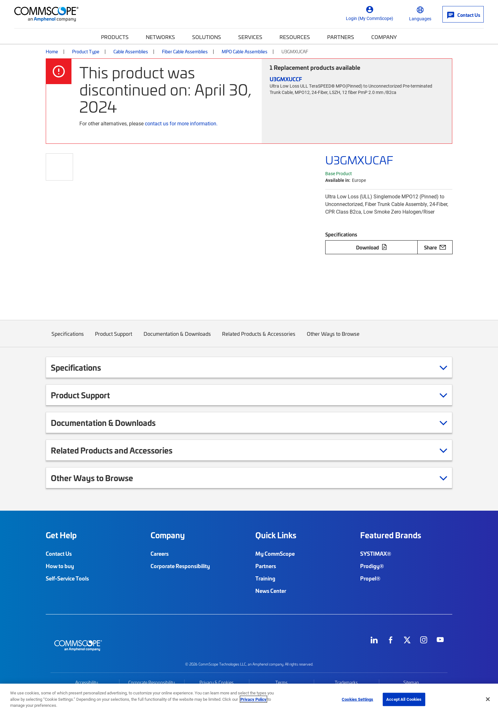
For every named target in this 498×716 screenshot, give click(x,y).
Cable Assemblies (130, 51)
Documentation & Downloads (177, 338)
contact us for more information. (181, 123)
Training (265, 578)
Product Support (114, 338)
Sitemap (411, 683)
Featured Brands (390, 535)
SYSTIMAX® (375, 553)
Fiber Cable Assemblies (185, 51)
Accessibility (86, 683)
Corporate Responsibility (180, 566)
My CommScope (275, 553)
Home (52, 51)
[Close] (488, 699)
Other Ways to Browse (333, 338)
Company (384, 36)
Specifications (68, 338)
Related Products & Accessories (259, 338)
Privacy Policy (253, 699)
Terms (281, 683)
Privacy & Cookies (216, 683)
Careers (160, 553)
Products (115, 36)
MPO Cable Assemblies (244, 51)
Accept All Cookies (403, 699)
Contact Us (59, 553)
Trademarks (346, 683)
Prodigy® (372, 566)
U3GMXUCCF (286, 79)
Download (371, 247)
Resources (294, 36)
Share (435, 247)
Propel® (370, 578)
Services (250, 36)
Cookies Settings (357, 699)
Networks (160, 36)
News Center (270, 590)
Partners (340, 36)
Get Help (61, 535)
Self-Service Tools (67, 578)
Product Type (85, 51)
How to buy (60, 566)
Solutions (206, 36)
